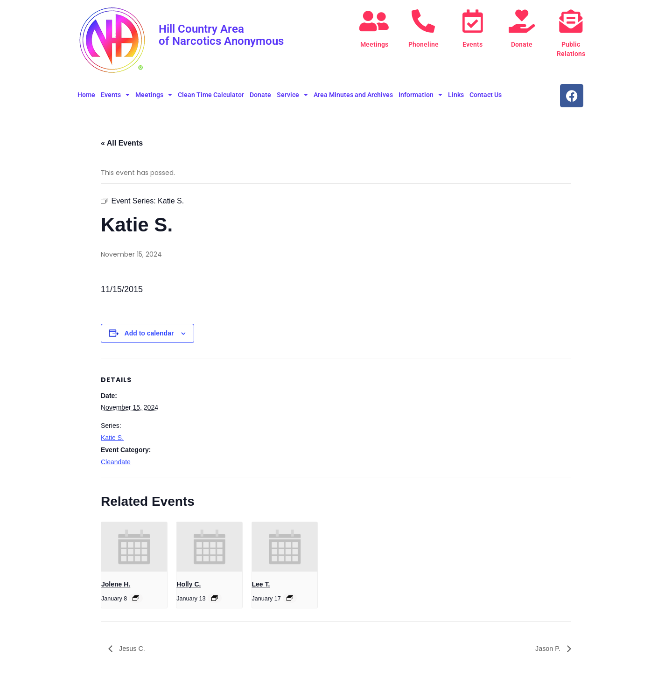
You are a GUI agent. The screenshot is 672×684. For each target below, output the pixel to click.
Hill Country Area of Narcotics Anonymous (226, 34)
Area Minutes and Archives (353, 94)
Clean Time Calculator (211, 94)
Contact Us (485, 94)
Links (456, 94)
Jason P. (547, 648)
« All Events (122, 143)
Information (420, 95)
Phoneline (423, 44)
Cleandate (116, 462)
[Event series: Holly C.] (214, 598)
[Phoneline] (423, 21)
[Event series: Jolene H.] (136, 598)
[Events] (472, 21)
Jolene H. (115, 584)
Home (86, 94)
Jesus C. (132, 648)
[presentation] (134, 547)
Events (472, 44)
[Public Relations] (570, 21)
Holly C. (188, 584)
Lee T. (261, 584)
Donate (522, 44)
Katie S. (112, 437)
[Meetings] (374, 21)
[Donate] (521, 21)
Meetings (374, 44)
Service (292, 95)
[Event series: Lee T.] (290, 598)
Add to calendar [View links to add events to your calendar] (149, 333)
